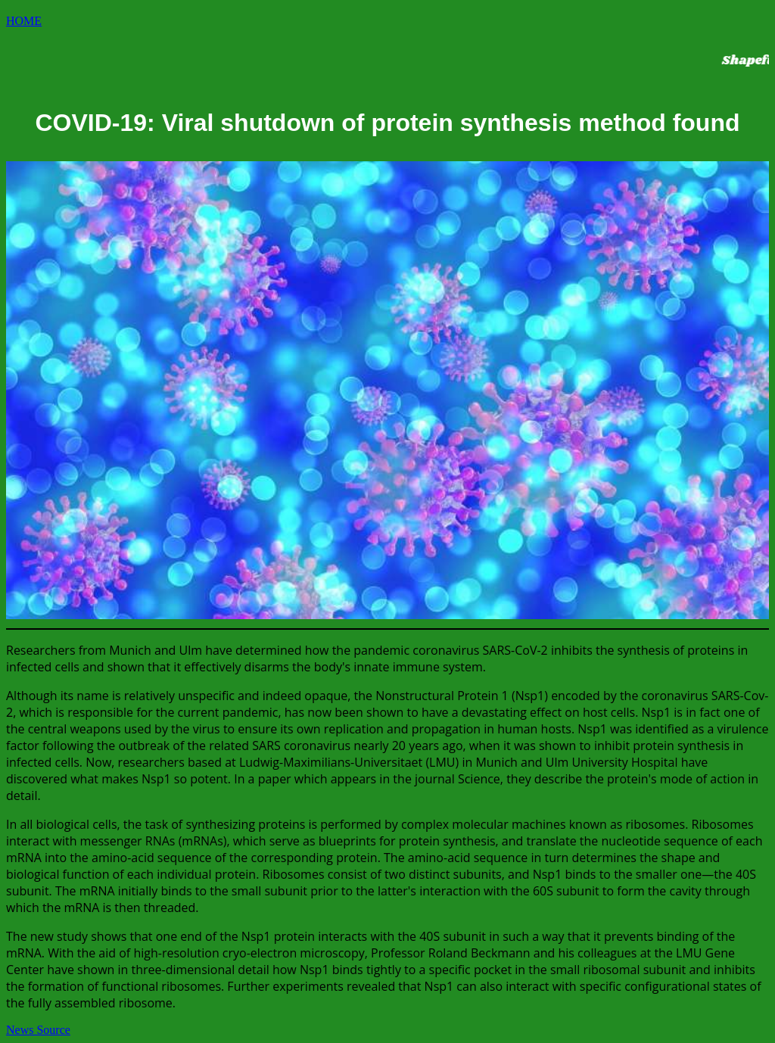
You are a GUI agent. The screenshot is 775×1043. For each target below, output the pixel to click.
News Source (38, 1029)
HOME (24, 20)
